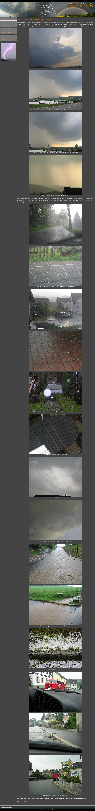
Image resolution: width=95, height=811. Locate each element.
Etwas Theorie (4, 21)
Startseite (3, 18)
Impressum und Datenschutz (7, 32)
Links (2, 35)
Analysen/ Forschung (6, 28)
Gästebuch (3, 39)
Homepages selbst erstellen (47, 809)
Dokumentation (4, 25)
